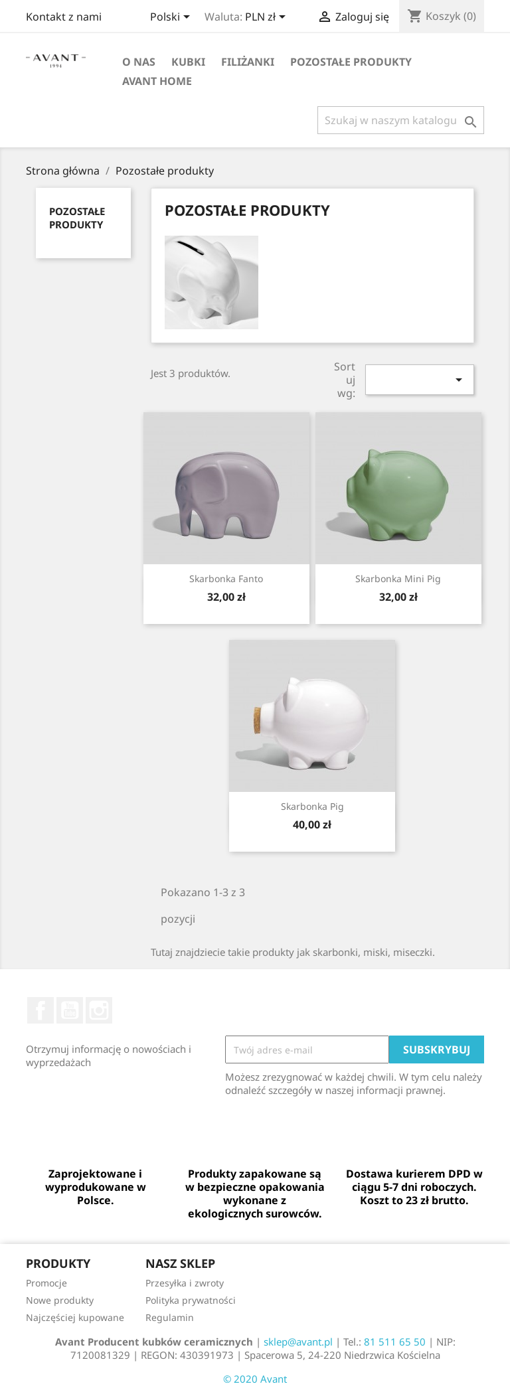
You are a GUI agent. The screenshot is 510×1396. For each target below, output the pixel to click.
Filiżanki (247, 61)
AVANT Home (157, 81)
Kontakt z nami (64, 16)
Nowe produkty (60, 1300)
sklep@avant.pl (298, 1341)
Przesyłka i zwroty (184, 1283)
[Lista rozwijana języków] (172, 18)
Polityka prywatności (190, 1300)
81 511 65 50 (395, 1341)
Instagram (99, 1010)
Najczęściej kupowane (75, 1317)
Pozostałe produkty (351, 61)
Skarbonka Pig (312, 806)
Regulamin (169, 1317)
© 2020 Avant (255, 1378)
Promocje (46, 1283)
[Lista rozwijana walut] (267, 18)
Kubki (188, 61)
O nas (138, 61)
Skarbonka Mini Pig (398, 578)
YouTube (69, 1010)
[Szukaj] (400, 120)
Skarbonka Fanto (226, 578)
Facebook (40, 1010)
